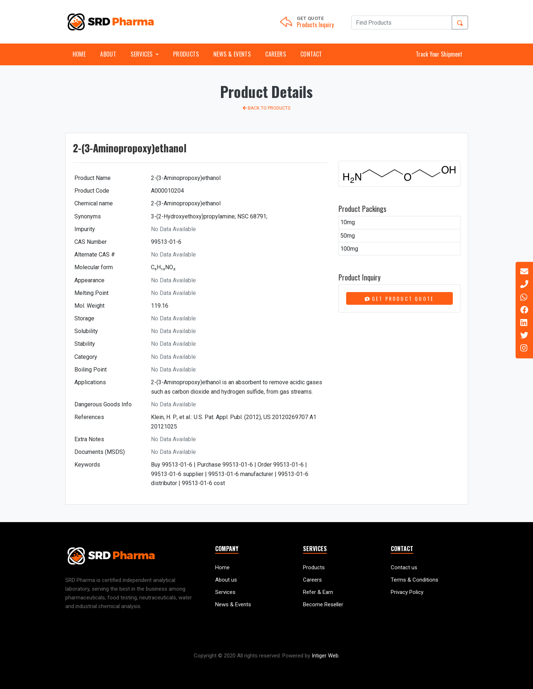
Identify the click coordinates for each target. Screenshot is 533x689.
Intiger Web (325, 655)
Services (225, 592)
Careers (275, 54)
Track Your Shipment (439, 54)
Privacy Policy (407, 592)
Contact (311, 54)
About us (226, 580)
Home (79, 54)
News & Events (232, 54)
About (108, 54)
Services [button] (142, 54)
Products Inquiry (315, 24)
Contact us (404, 567)
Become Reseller (323, 604)
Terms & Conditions (414, 580)
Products (186, 54)
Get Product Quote (399, 298)
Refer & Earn (318, 592)
